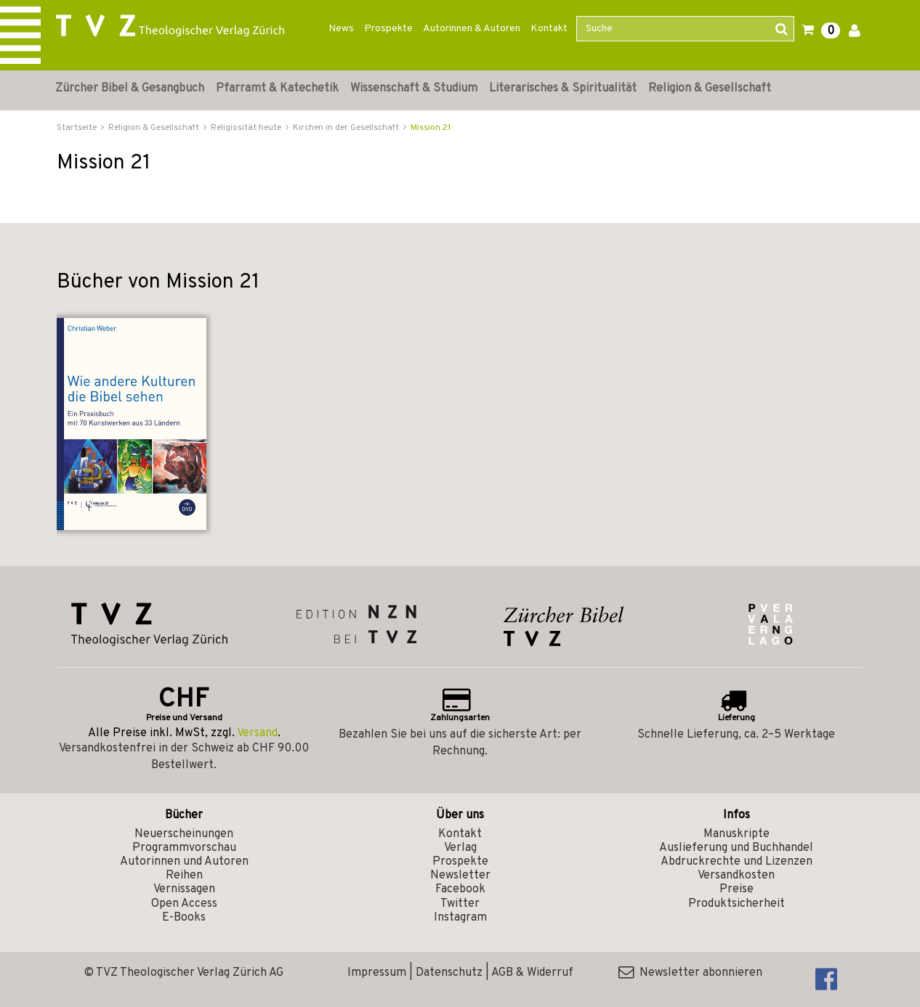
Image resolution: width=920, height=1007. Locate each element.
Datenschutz (449, 973)
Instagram (460, 917)
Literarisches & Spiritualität (563, 88)
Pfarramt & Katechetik (277, 88)
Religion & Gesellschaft (709, 88)
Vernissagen (184, 889)
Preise (736, 889)
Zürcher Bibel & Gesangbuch (129, 88)
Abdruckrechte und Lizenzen (736, 862)
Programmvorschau (184, 848)
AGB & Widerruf (532, 973)
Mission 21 (431, 128)
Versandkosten (736, 875)
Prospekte (388, 29)
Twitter (460, 904)
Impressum (376, 973)
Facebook (460, 889)
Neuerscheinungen (183, 834)
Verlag (460, 848)
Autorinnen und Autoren (184, 862)
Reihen (184, 875)
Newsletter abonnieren (690, 973)
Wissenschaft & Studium (413, 88)
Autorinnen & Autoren (471, 29)
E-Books (184, 917)
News (341, 29)
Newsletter (460, 875)
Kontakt (549, 29)
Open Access (184, 904)
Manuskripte (736, 834)
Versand (257, 733)
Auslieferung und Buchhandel (736, 848)
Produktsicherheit (736, 904)
